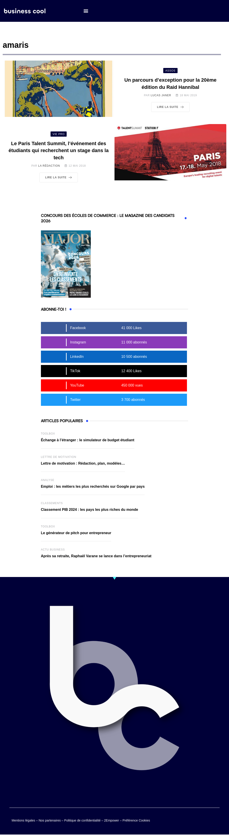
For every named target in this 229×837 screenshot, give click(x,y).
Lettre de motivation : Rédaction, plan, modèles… (83, 463)
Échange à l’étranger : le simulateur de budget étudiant (87, 440)
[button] (85, 11)
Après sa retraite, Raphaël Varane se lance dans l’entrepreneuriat (96, 556)
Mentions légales (23, 821)
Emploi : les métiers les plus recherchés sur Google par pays (93, 486)
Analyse (47, 480)
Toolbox (48, 433)
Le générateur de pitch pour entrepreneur (76, 533)
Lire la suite (171, 107)
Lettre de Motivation (58, 457)
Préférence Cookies (136, 821)
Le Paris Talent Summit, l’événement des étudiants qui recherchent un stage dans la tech (58, 151)
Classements (52, 503)
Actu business (53, 549)
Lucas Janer (161, 95)
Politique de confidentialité (82, 821)
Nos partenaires (50, 821)
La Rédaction (49, 165)
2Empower (111, 821)
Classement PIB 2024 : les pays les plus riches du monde (89, 509)
